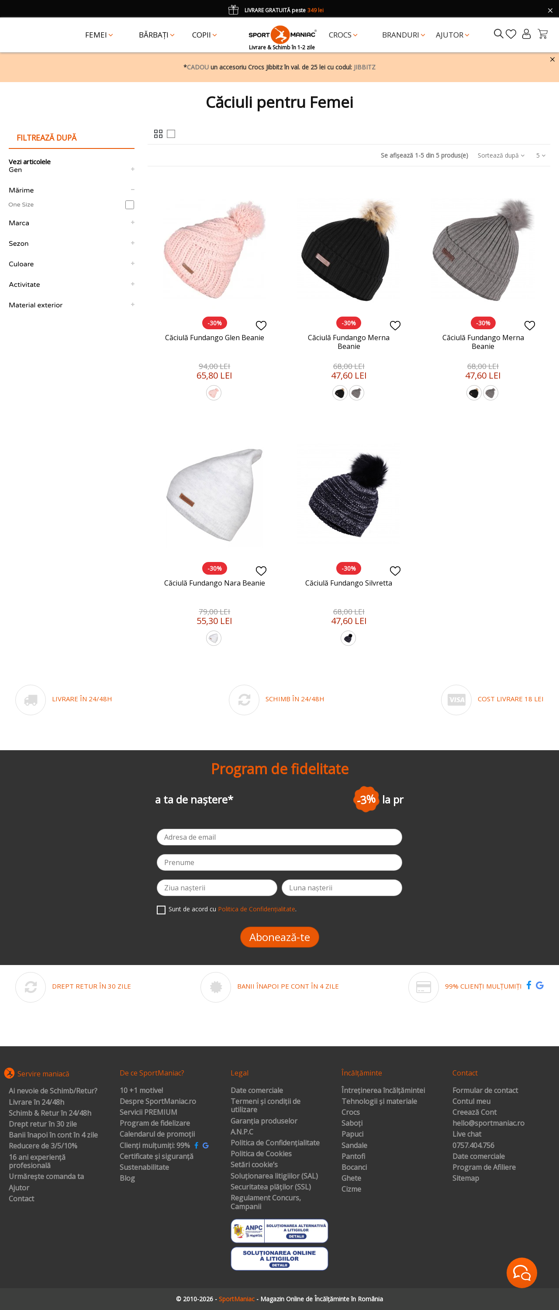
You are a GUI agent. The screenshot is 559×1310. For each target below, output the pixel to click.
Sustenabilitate (144, 1167)
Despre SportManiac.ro (158, 1101)
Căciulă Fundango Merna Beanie (349, 342)
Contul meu (471, 1101)
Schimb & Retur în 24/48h (50, 1113)
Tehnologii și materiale (379, 1101)
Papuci (352, 1134)
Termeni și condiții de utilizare (265, 1105)
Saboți (352, 1123)
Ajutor (19, 1188)
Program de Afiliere (484, 1167)
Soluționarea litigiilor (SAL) (274, 1176)
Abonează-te (279, 937)
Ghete (351, 1178)
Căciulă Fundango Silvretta (348, 583)
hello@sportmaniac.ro (488, 1123)
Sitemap (465, 1178)
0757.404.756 (473, 1145)
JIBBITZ (365, 67)
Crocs (351, 1112)
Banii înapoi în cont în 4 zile (53, 1135)
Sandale (354, 1145)
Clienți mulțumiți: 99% (155, 1145)
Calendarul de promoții (157, 1134)
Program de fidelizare (155, 1123)
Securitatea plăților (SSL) (271, 1187)
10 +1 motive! (141, 1090)
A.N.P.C (242, 1132)
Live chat (466, 1134)
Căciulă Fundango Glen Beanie (214, 337)
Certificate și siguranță (156, 1156)
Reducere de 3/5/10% (43, 1146)
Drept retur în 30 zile (43, 1124)
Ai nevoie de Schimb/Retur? (53, 1091)
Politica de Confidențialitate (256, 909)
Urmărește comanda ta (46, 1176)
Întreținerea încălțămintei (383, 1090)
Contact (21, 1199)
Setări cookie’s (254, 1165)
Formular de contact (485, 1090)
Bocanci (354, 1167)
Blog (127, 1178)
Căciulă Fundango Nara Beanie (214, 583)
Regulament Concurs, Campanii (266, 1202)
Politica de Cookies (261, 1154)
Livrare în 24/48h (36, 1102)
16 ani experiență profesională (37, 1161)
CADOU (198, 67)
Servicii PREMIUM (148, 1112)
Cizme (351, 1189)
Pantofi (353, 1156)
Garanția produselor (264, 1121)
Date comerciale (257, 1090)
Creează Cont (474, 1112)
